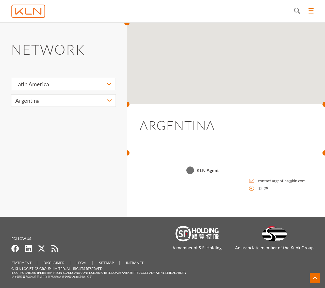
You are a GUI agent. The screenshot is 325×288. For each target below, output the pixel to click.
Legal (81, 263)
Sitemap (106, 263)
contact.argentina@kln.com (281, 180)
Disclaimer (53, 263)
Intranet (134, 263)
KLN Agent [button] (208, 170)
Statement (21, 263)
